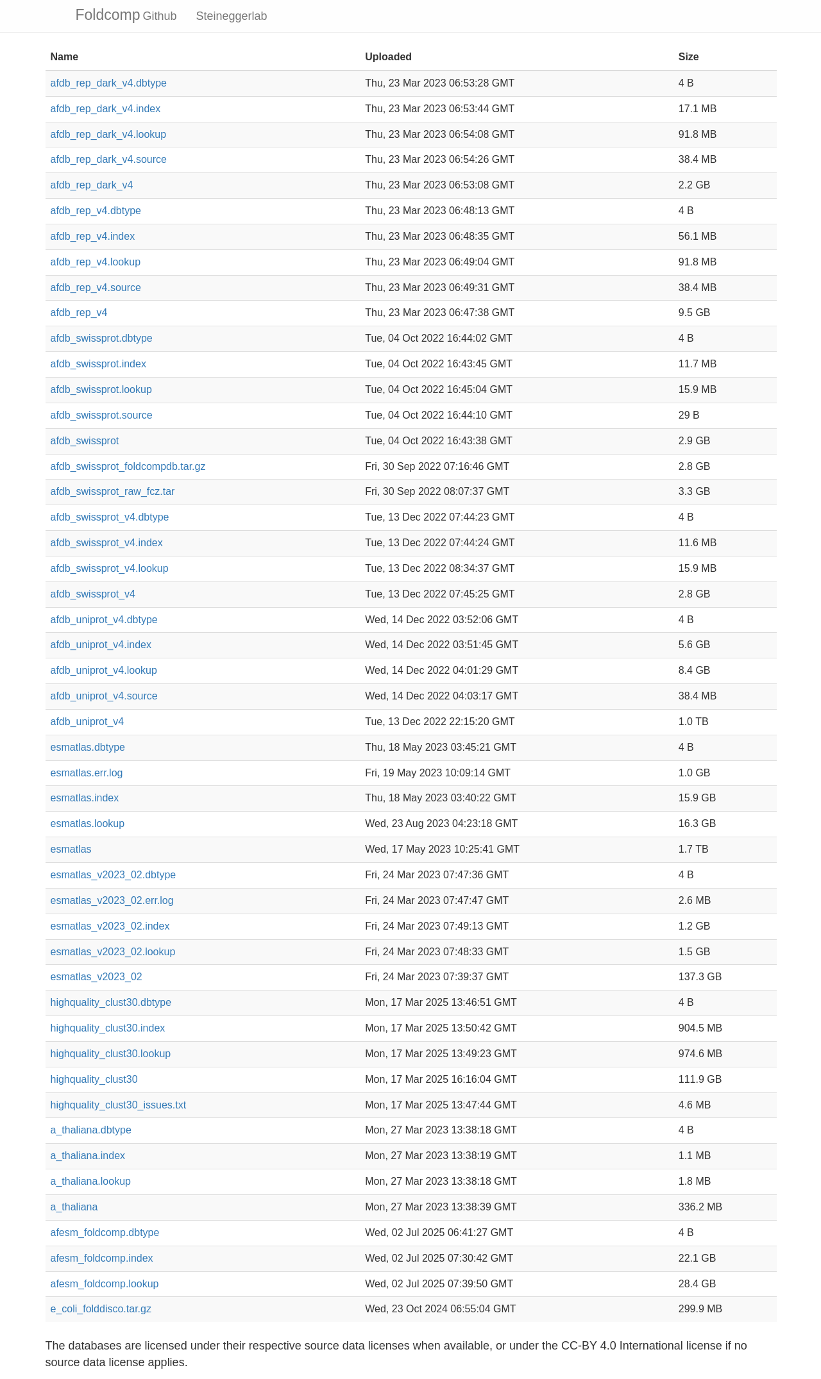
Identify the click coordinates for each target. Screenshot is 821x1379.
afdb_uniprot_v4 (87, 721)
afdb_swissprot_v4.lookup (110, 568)
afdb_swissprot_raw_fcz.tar (113, 491)
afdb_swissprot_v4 (93, 594)
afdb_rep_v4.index (93, 236)
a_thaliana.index (88, 1155)
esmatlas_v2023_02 (96, 976)
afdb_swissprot (85, 440)
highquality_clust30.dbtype (111, 1002)
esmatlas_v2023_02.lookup (113, 951)
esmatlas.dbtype (88, 747)
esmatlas (71, 849)
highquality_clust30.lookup (111, 1053)
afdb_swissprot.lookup (101, 389)
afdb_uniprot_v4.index (101, 644)
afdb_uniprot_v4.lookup (104, 670)
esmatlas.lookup (88, 823)
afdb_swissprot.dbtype (102, 338)
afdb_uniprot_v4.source (104, 695)
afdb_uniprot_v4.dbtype (104, 619)
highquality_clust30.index (108, 1028)
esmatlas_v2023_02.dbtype (113, 874)
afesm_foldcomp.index (102, 1258)
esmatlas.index (85, 797)
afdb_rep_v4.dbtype (96, 210)
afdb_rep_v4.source (96, 287)
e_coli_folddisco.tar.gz (101, 1308)
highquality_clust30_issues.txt (119, 1104)
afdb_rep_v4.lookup (96, 261)
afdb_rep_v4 (79, 312)
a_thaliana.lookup (91, 1181)
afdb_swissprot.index (98, 363)
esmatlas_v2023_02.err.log (112, 900)
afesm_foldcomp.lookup (105, 1283)
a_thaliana (74, 1206)
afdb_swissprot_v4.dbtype (110, 517)
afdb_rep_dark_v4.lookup (109, 134)
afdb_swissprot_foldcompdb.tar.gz (128, 466)
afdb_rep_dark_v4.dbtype (109, 83)
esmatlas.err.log (87, 772)
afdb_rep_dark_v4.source (109, 159)
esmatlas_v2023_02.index (110, 926)
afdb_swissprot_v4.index (107, 542)
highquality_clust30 (94, 1079)
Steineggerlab (231, 16)
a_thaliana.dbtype (91, 1129)
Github (160, 16)
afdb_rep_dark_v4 (92, 185)
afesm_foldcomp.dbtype (105, 1232)
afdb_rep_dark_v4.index (106, 108)
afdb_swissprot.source (102, 415)
